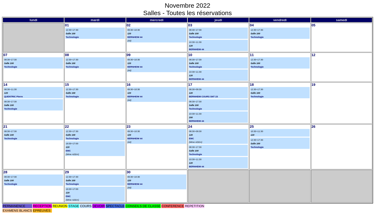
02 (129, 25)
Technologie (72, 37)
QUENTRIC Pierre (13, 96)
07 (5, 55)
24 (190, 126)
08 (67, 55)
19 (313, 85)
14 (5, 85)
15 (67, 85)
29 (67, 172)
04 (252, 25)
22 (67, 126)
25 (252, 126)
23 (129, 126)
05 (313, 25)
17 (190, 85)
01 (67, 25)
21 (5, 126)
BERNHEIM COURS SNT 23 (203, 96)
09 (129, 55)
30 (129, 172)
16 (129, 85)
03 (190, 25)
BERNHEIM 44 (135, 37)
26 (313, 126)
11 (252, 55)
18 (252, 85)
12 (313, 55)
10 (190, 55)
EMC (68, 151)
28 (5, 172)
